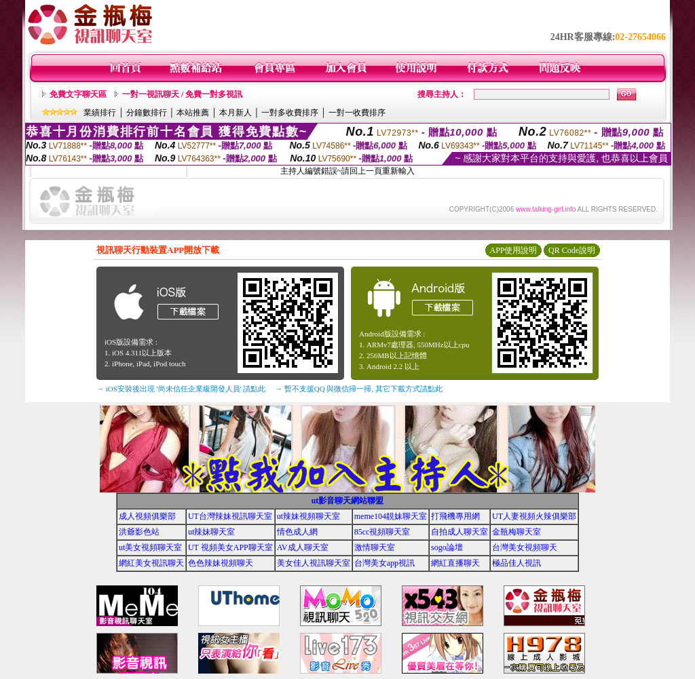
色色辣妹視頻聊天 (220, 563)
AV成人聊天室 (302, 547)
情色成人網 (297, 532)
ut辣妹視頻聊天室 (308, 516)
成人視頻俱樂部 (147, 516)
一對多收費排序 (289, 112)
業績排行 (99, 112)
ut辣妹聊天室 (211, 532)
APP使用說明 (513, 250)
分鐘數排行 (146, 112)
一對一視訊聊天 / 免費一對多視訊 (182, 94)
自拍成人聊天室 (459, 532)
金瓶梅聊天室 (516, 532)
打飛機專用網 (455, 516)
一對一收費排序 (357, 112)
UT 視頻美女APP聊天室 (230, 547)
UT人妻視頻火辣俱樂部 (534, 516)
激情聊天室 (374, 547)
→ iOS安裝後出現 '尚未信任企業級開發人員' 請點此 (180, 389)
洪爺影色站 (139, 532)
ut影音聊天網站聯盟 (348, 500)
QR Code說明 (571, 250)
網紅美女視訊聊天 (151, 563)
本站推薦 (192, 112)
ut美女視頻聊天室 (150, 547)
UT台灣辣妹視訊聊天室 (230, 516)
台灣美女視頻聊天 (524, 547)
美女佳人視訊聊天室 (313, 563)
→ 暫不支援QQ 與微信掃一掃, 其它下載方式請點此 (359, 389)
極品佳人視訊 (516, 563)
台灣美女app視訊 (384, 563)
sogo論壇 (447, 547)
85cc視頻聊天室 (382, 532)
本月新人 (235, 112)
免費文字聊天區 (78, 94)
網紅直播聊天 (455, 563)
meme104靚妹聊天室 (390, 516)
